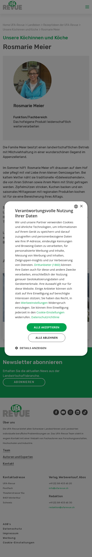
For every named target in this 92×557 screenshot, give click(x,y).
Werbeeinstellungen (34, 303)
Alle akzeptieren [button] (47, 327)
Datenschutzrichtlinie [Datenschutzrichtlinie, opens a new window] (45, 317)
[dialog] (46, 278)
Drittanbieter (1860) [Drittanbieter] (47, 265)
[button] (30, 348)
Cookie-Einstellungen (50, 312)
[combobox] (76, 206)
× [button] (81, 206)
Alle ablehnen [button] (46, 338)
